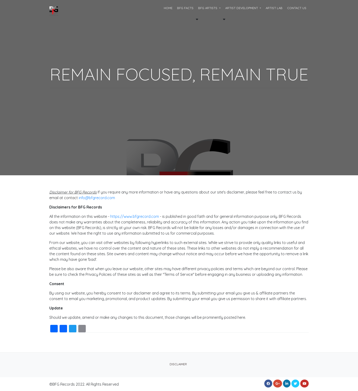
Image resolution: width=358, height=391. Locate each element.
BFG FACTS (185, 8)
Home (168, 8)
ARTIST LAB (274, 8)
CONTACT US (296, 8)
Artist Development (242, 8)
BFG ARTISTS (208, 8)
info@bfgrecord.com (97, 197)
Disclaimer (178, 364)
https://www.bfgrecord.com (134, 216)
